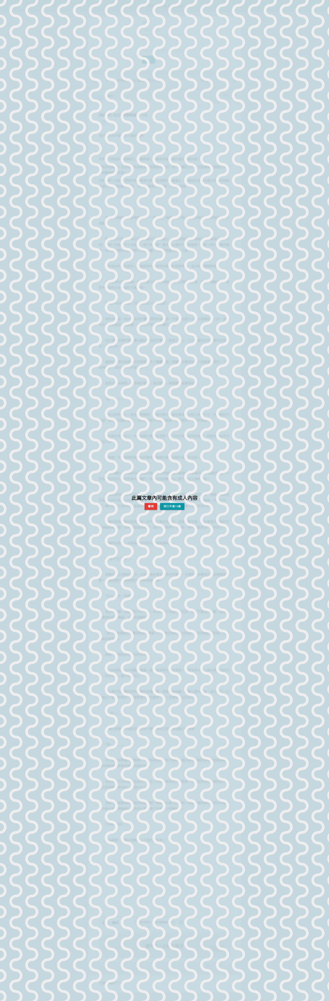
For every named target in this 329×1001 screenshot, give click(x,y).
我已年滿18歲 (172, 506)
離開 (151, 506)
